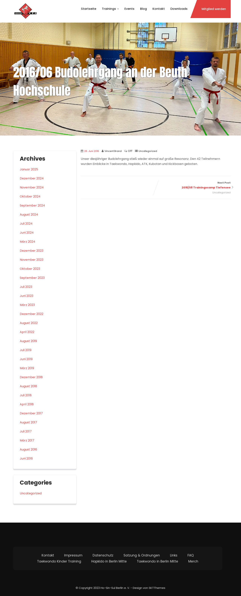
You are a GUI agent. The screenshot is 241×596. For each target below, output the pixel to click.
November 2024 (32, 187)
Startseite (88, 9)
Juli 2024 (26, 223)
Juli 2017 (26, 431)
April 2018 (27, 404)
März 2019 (27, 368)
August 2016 (28, 449)
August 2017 (28, 422)
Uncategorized (148, 151)
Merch (193, 561)
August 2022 (29, 323)
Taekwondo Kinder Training (59, 561)
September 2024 (32, 205)
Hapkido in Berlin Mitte (109, 561)
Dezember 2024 (32, 178)
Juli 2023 (26, 287)
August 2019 (28, 341)
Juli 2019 (25, 350)
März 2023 (27, 305)
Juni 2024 (27, 232)
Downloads (179, 9)
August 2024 (29, 214)
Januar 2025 (29, 169)
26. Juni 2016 (91, 151)
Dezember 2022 (31, 314)
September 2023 (32, 278)
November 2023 (31, 260)
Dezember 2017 (31, 413)
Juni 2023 (26, 296)
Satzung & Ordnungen (142, 555)
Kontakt (159, 9)
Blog (143, 9)
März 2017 (27, 440)
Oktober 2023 (30, 269)
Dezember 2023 (31, 250)
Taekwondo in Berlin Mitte (157, 561)
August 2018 (28, 386)
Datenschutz (103, 555)
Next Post (193, 185)
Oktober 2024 (30, 196)
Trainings (110, 9)
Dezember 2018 (31, 377)
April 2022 (27, 332)
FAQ (191, 555)
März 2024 (27, 241)
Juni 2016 (26, 458)
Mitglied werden (214, 9)
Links (173, 555)
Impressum (73, 555)
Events (129, 9)
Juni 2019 (26, 359)
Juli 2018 (26, 395)
